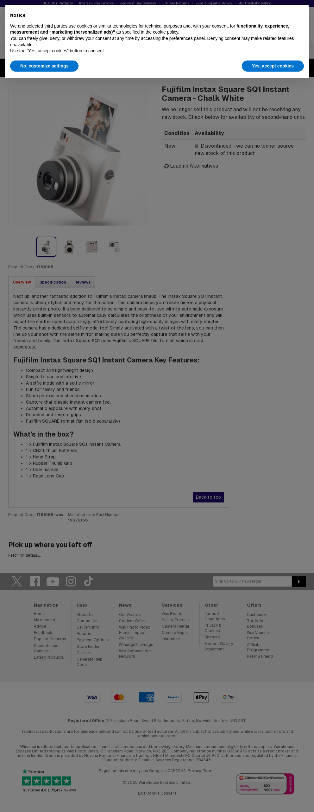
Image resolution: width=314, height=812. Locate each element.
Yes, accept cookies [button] (273, 65)
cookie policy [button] (165, 32)
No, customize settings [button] (44, 65)
